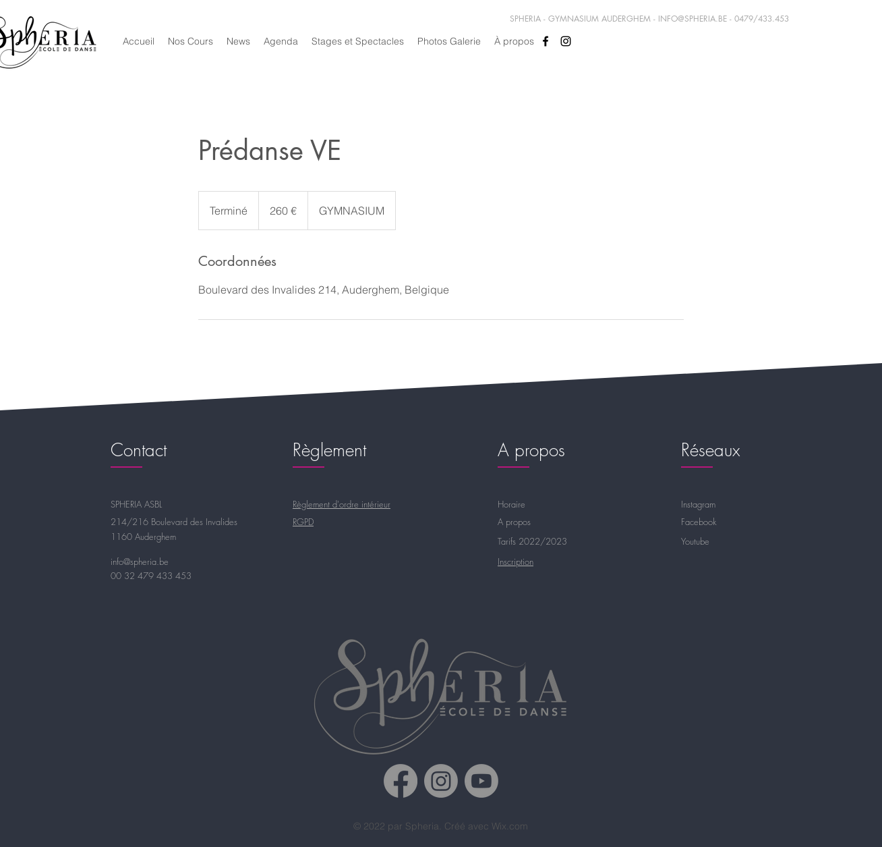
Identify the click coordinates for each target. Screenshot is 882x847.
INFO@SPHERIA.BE (692, 18)
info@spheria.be (140, 561)
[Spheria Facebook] (400, 781)
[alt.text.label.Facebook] (545, 41)
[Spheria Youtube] (481, 781)
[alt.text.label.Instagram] (565, 41)
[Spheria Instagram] (441, 781)
